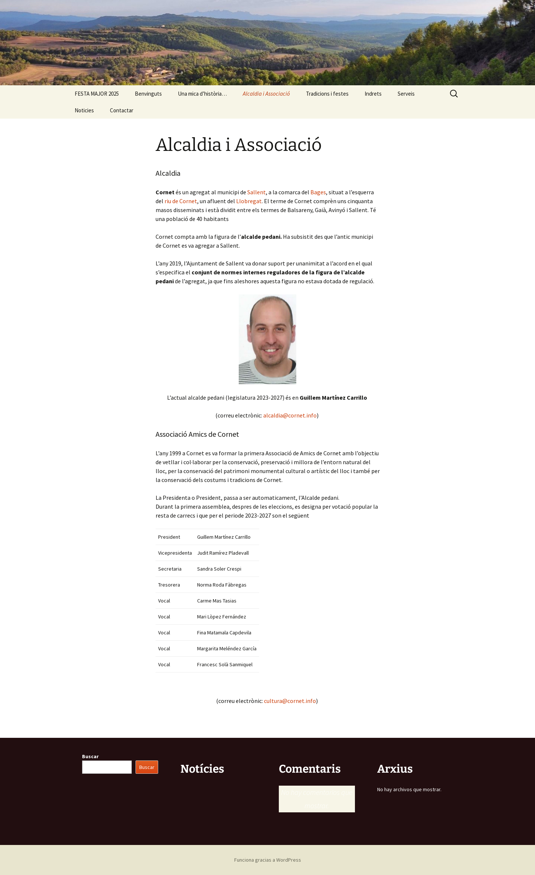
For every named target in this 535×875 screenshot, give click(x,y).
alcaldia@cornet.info (290, 415)
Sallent (256, 192)
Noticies (84, 110)
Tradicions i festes (327, 93)
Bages (318, 192)
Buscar (90, 756)
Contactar (121, 110)
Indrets (373, 93)
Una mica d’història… (202, 93)
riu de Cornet (180, 201)
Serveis (406, 93)
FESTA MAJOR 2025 (97, 93)
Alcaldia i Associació (266, 93)
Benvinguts (148, 93)
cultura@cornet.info (290, 700)
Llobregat (249, 201)
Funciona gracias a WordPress (267, 859)
